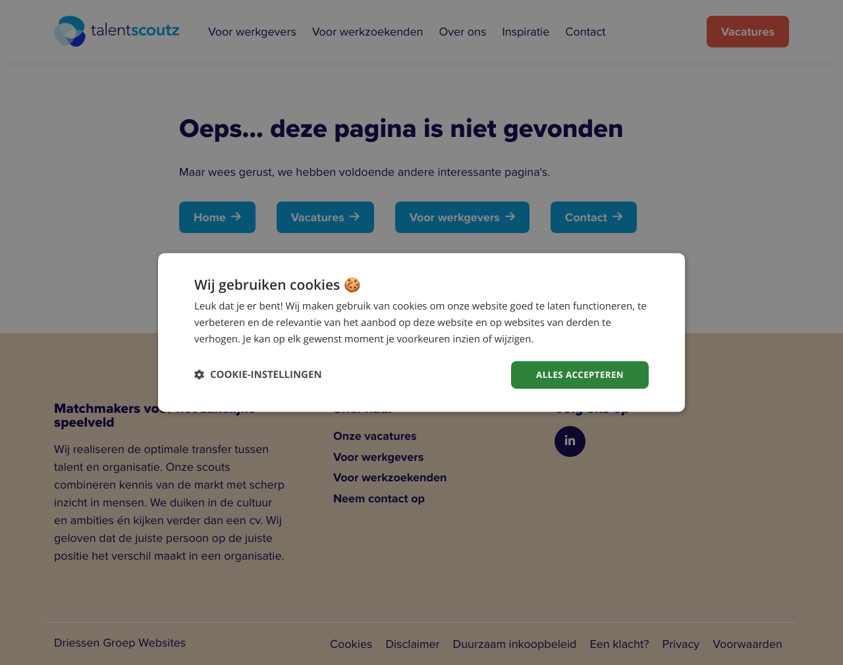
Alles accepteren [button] (577, 374)
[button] (258, 375)
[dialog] (421, 332)
